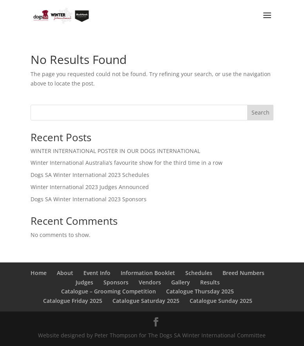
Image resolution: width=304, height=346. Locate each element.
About (65, 273)
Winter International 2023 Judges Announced (90, 187)
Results (210, 282)
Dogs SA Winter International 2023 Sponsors (89, 199)
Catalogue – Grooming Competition (108, 291)
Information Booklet (148, 273)
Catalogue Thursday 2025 (200, 291)
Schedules (198, 273)
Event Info (96, 273)
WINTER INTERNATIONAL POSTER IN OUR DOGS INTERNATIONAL (115, 151)
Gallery (180, 282)
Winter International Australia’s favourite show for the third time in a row (127, 162)
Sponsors (115, 282)
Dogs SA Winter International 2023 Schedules (90, 174)
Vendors (150, 282)
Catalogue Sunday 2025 (221, 300)
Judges (84, 282)
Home (39, 273)
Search (261, 112)
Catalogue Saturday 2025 (145, 300)
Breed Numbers (243, 273)
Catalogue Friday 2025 (72, 300)
